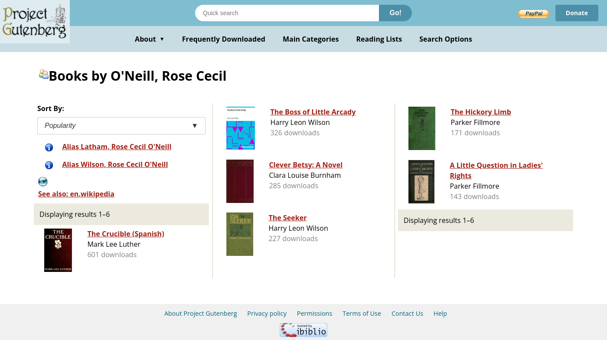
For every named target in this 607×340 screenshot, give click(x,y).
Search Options (445, 39)
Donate (577, 13)
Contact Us (407, 313)
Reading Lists (379, 39)
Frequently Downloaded (223, 39)
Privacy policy (267, 313)
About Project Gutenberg (200, 313)
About (150, 39)
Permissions (315, 313)
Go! (395, 12)
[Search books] (287, 13)
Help (440, 313)
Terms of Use (362, 313)
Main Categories (311, 39)
